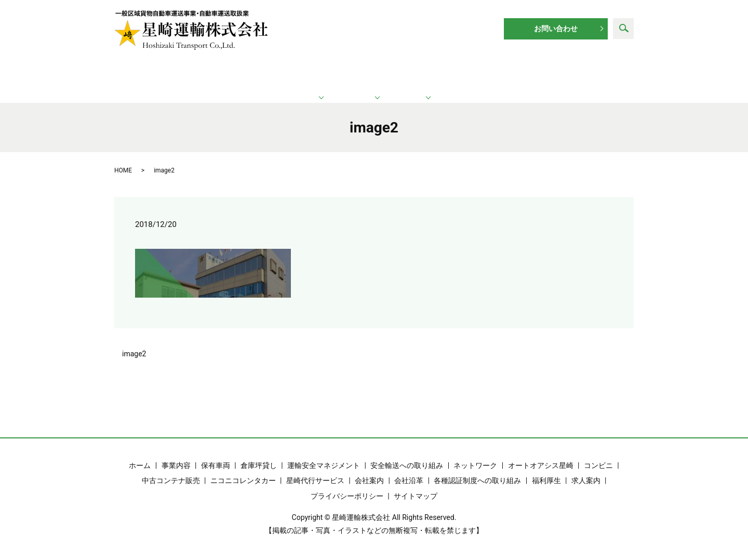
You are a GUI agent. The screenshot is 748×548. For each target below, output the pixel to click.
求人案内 (578, 73)
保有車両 (215, 454)
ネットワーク (375, 73)
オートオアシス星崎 (540, 454)
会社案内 (369, 469)
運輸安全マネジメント (323, 454)
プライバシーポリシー (347, 484)
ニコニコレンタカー (243, 469)
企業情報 (481, 73)
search (623, 28)
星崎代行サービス (315, 469)
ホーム (166, 73)
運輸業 (265, 73)
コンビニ (598, 454)
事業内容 (176, 454)
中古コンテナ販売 (171, 469)
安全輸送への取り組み (406, 454)
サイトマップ (415, 484)
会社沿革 (408, 469)
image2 (134, 342)
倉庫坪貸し (259, 454)
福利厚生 (546, 469)
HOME (123, 159)
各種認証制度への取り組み (477, 469)
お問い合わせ (556, 28)
